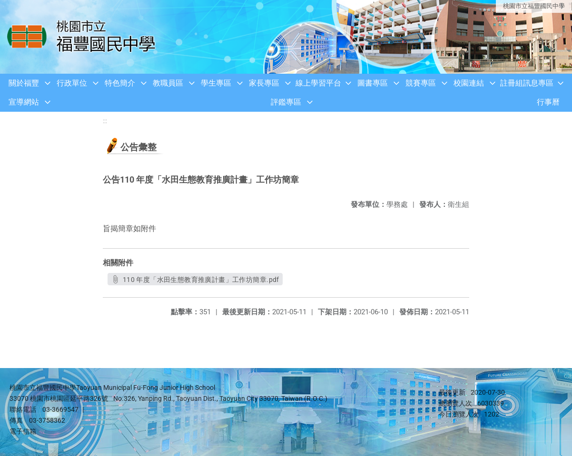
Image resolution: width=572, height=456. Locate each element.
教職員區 (168, 82)
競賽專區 (420, 82)
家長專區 (264, 82)
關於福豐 (24, 82)
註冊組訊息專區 (526, 82)
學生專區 (216, 82)
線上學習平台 (318, 82)
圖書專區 (372, 82)
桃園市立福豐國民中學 (534, 6)
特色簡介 (120, 82)
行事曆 (548, 102)
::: (105, 121)
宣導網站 (24, 102)
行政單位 (72, 82)
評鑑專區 (286, 102)
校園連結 (469, 82)
